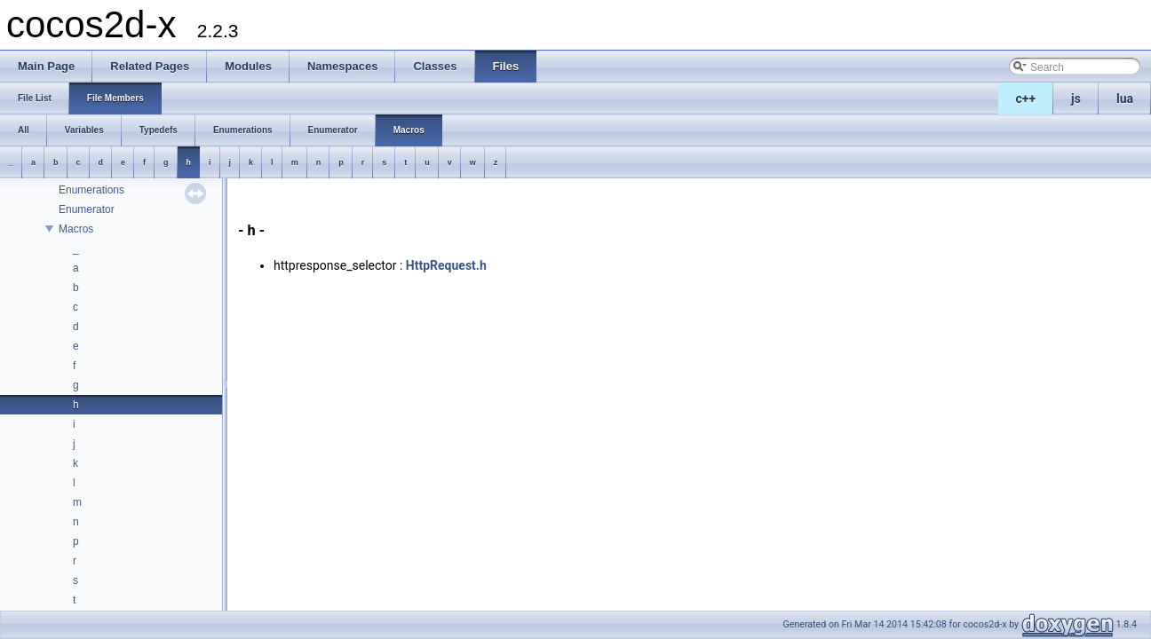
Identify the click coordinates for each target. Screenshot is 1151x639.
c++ (1026, 98)
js (1076, 98)
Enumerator (87, 209)
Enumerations (91, 190)
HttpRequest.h (446, 265)
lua (1124, 98)
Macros (76, 229)
